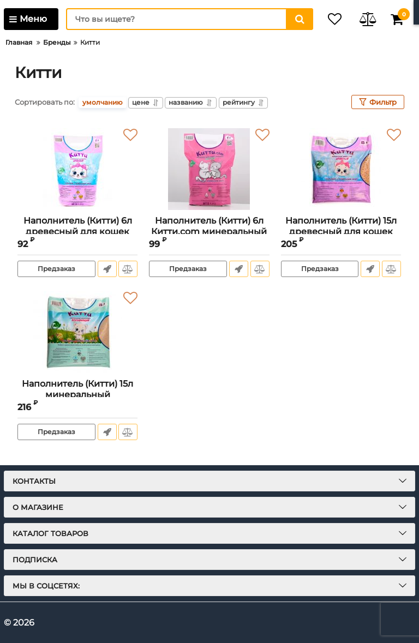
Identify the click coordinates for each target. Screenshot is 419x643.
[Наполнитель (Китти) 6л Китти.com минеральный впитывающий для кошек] (209, 169)
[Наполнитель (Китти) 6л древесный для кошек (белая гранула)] (77, 169)
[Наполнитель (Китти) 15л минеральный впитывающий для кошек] (77, 332)
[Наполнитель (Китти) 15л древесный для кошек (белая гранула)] (341, 169)
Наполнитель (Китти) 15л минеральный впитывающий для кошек (78, 394)
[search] (179, 19)
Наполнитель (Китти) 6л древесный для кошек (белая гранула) (77, 231)
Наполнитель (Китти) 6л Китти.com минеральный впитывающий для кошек (209, 231)
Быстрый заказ (106, 269)
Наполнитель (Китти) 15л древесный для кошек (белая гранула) (341, 231)
